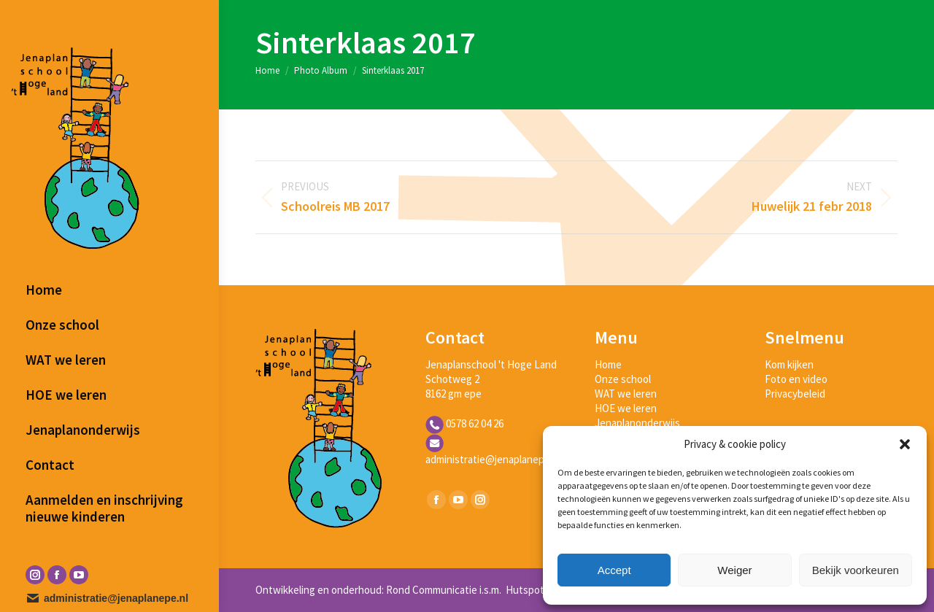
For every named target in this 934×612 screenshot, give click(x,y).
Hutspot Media (538, 590)
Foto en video (796, 379)
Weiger (734, 570)
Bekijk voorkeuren (855, 570)
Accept (614, 570)
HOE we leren (626, 408)
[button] (905, 444)
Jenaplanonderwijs (637, 423)
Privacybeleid (795, 393)
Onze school (623, 379)
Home (608, 364)
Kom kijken (789, 364)
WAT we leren (626, 393)
